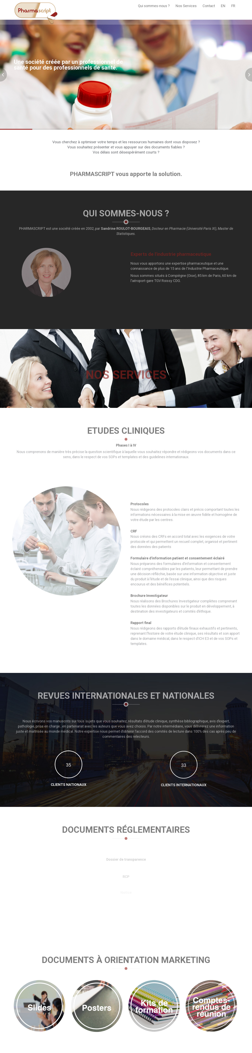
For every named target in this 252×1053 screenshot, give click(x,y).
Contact (209, 6)
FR (233, 6)
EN (223, 6)
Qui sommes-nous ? (154, 6)
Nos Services (186, 6)
